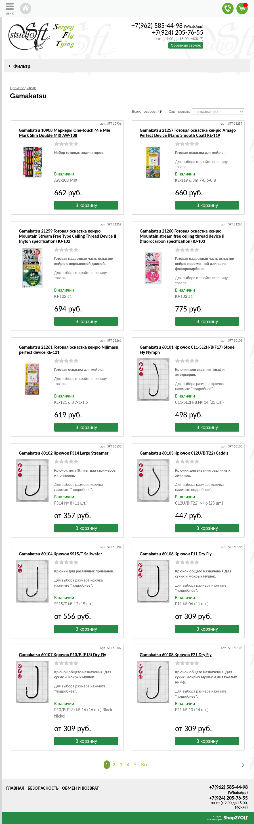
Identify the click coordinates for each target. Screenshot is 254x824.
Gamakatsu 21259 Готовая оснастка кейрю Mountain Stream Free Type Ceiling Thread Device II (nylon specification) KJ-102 (67, 236)
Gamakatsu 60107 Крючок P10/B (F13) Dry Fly (62, 654)
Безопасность (43, 788)
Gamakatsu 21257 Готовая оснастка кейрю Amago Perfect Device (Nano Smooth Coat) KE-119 (188, 132)
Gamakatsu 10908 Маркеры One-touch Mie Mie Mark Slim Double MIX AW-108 (64, 132)
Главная (15, 788)
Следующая (240, 764)
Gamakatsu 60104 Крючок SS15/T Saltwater (60, 554)
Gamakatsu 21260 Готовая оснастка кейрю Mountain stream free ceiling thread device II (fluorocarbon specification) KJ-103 (182, 236)
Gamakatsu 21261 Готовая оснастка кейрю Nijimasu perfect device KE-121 (68, 349)
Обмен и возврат (80, 788)
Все (144, 765)
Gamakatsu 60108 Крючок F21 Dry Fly (176, 654)
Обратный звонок (186, 45)
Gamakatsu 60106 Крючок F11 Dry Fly (176, 554)
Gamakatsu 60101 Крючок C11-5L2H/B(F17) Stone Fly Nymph (187, 349)
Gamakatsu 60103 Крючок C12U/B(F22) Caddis (184, 453)
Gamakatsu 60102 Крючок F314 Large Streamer (64, 453)
